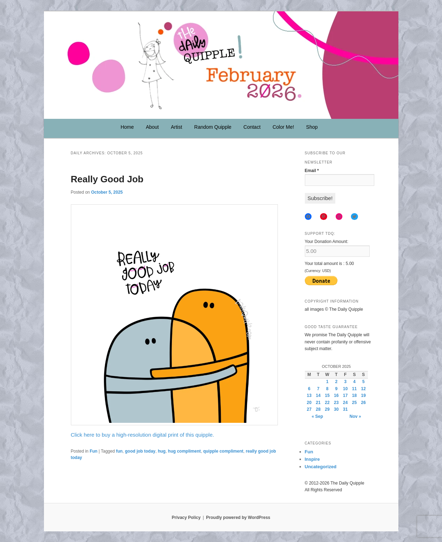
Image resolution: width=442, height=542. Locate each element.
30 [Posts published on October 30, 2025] (336, 409)
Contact (252, 127)
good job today (140, 451)
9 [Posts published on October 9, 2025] (336, 388)
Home (127, 127)
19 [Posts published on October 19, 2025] (363, 395)
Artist (176, 127)
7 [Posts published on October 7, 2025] (318, 388)
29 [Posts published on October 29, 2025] (327, 409)
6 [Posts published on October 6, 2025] (309, 388)
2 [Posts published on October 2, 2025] (336, 381)
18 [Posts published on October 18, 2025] (354, 395)
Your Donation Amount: (326, 241)
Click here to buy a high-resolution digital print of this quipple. (142, 435)
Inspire (312, 459)
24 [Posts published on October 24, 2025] (345, 402)
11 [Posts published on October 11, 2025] (354, 388)
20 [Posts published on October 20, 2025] (309, 402)
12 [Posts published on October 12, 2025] (363, 388)
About (152, 127)
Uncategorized (321, 466)
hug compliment (184, 451)
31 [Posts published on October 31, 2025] (345, 409)
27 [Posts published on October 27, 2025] (309, 409)
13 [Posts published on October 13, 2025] (309, 395)
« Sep (317, 416)
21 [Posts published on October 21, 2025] (318, 402)
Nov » (355, 416)
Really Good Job (107, 179)
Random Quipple (212, 127)
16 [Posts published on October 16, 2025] (336, 395)
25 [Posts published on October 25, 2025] (354, 402)
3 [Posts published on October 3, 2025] (345, 381)
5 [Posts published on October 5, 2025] (363, 381)
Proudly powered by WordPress (238, 517)
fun (119, 451)
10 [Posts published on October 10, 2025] (345, 388)
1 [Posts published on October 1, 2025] (327, 381)
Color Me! (283, 127)
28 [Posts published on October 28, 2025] (318, 409)
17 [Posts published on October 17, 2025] (345, 395)
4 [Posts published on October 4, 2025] (354, 381)
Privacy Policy (186, 517)
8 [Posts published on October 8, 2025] (327, 388)
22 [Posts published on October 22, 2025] (327, 402)
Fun (93, 451)
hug (162, 451)
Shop (312, 127)
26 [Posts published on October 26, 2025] (363, 402)
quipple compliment (223, 451)
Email (312, 170)
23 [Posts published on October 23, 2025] (336, 402)
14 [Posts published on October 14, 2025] (318, 395)
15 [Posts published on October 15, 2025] (327, 395)
